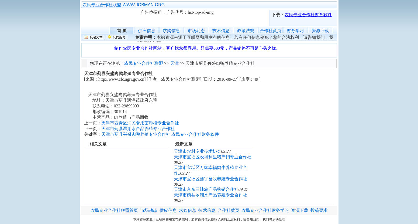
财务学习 (295, 30)
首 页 (122, 30)
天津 (174, 63)
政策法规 (245, 30)
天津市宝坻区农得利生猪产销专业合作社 (212, 157)
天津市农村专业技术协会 (197, 151)
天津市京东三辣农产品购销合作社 (206, 189)
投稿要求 (319, 210)
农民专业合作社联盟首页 (114, 210)
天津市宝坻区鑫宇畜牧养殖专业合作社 (210, 179)
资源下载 (320, 30)
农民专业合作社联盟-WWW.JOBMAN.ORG (123, 4)
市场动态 (196, 30)
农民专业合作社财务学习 (265, 210)
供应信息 (146, 30)
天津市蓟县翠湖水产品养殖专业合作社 (138, 128)
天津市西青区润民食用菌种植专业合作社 (140, 123)
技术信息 (221, 30)
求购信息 (171, 30)
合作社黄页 (270, 30)
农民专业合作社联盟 (110, 18)
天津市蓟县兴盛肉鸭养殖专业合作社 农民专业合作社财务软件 (160, 134)
